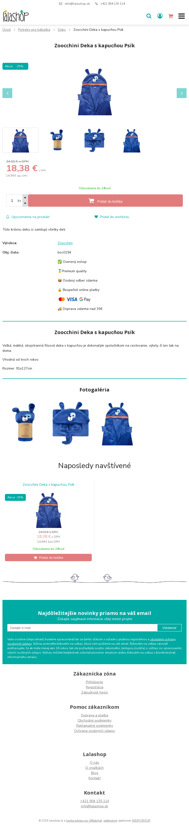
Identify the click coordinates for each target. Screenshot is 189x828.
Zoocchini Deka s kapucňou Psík (48, 485)
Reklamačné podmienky (94, 725)
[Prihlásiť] (160, 16)
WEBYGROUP (141, 821)
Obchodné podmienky (94, 720)
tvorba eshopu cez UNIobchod (84, 821)
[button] (148, 16)
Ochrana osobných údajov (94, 730)
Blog (94, 773)
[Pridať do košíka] (105, 200)
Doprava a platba (94, 715)
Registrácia (94, 687)
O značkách (94, 767)
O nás (94, 762)
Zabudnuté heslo (94, 692)
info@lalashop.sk (77, 4)
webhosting (110, 821)
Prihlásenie (94, 682)
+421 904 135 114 (112, 4)
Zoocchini (65, 243)
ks (19, 200)
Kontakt (95, 778)
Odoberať (169, 628)
